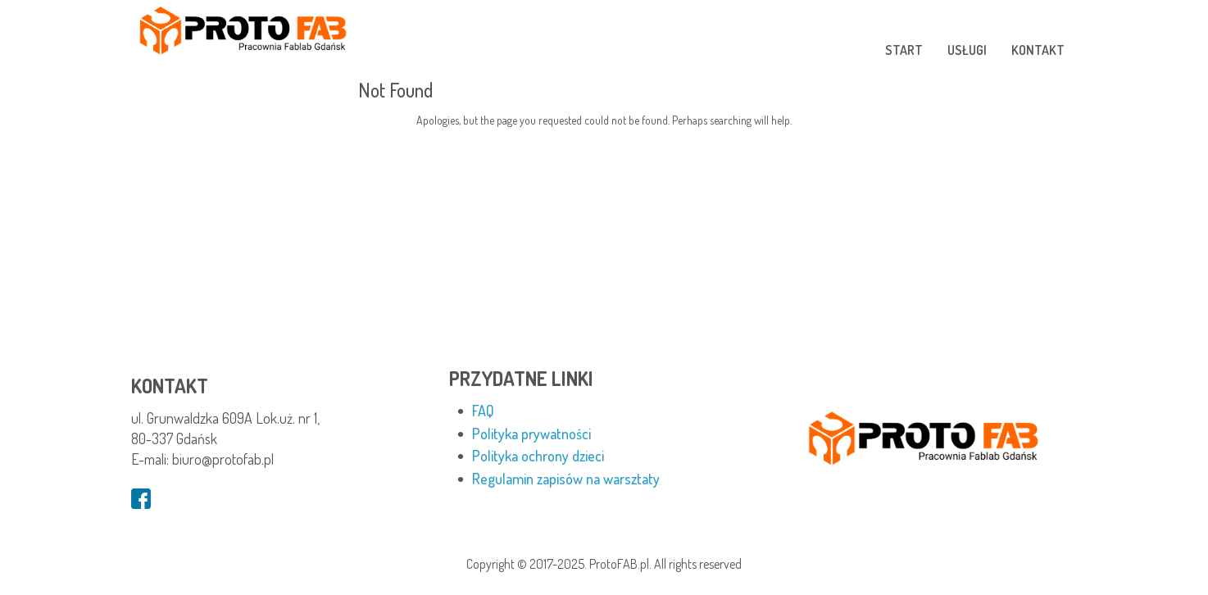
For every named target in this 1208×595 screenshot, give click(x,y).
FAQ (483, 411)
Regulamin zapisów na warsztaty (566, 479)
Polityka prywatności (531, 434)
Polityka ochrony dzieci (538, 456)
